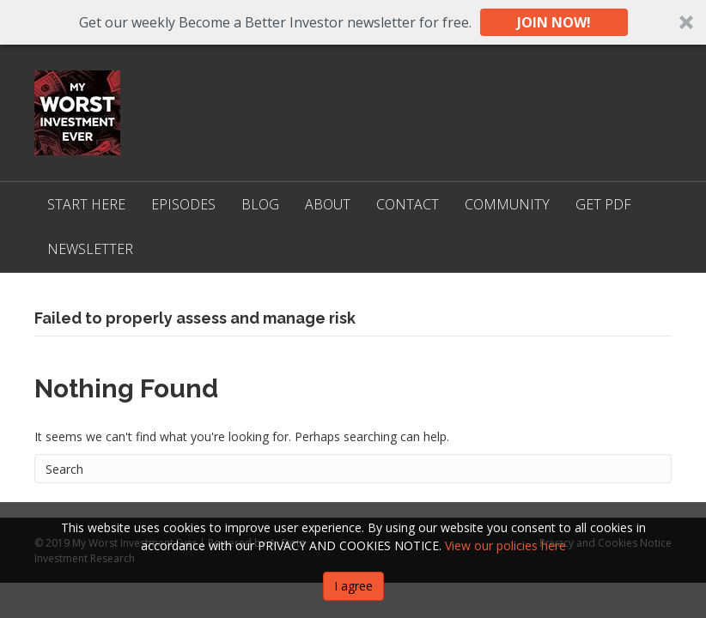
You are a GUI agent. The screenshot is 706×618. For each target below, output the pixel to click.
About (327, 204)
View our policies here (505, 545)
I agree (353, 586)
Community (507, 204)
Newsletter (90, 248)
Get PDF (603, 204)
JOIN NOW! (554, 22)
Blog (260, 204)
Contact (407, 204)
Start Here (86, 204)
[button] (353, 22)
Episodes (183, 204)
